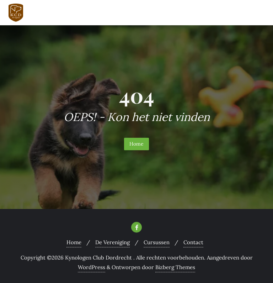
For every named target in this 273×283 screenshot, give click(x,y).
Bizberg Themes (175, 267)
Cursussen (157, 242)
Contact (193, 242)
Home (136, 144)
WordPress (91, 267)
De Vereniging (112, 242)
